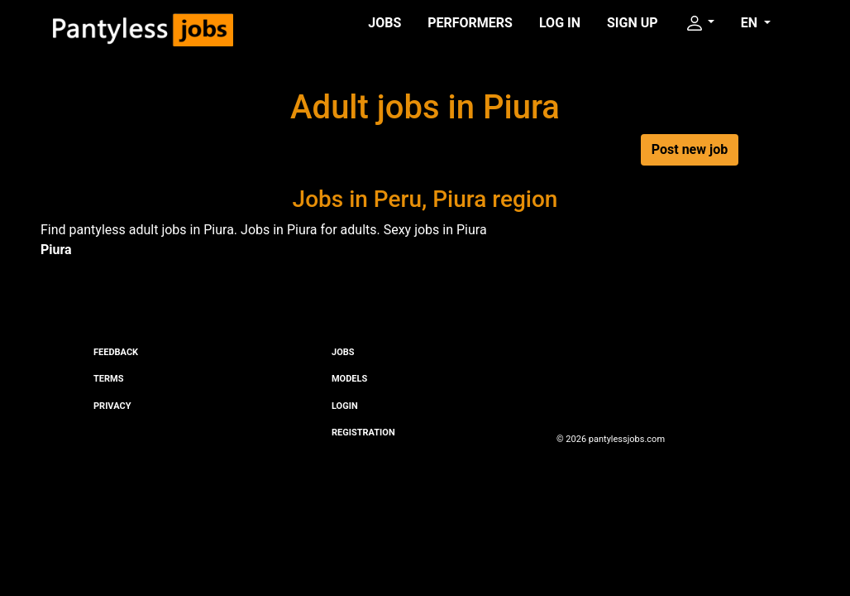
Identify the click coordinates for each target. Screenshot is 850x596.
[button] (699, 23)
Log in (559, 23)
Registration (363, 432)
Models (349, 378)
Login (345, 406)
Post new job (690, 149)
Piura (56, 249)
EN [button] (751, 23)
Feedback (115, 352)
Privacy (112, 406)
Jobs (384, 23)
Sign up (632, 23)
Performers (470, 23)
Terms (108, 378)
